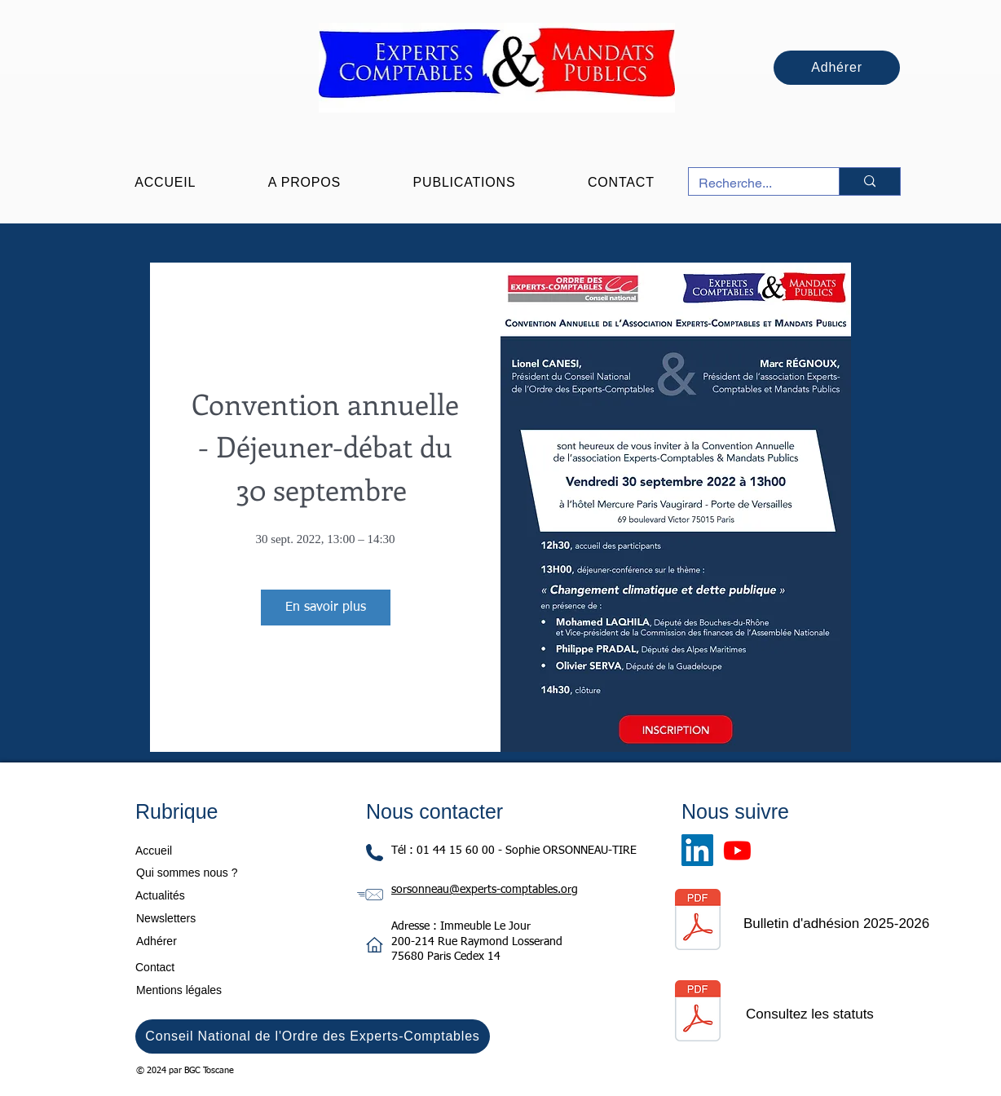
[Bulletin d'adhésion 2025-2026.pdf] (697, 921)
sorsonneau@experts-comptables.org (484, 889)
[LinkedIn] (697, 850)
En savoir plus (325, 607)
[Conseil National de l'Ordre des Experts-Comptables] (312, 1036)
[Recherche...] (752, 183)
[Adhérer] (837, 68)
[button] (305, 182)
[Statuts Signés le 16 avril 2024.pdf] (697, 1012)
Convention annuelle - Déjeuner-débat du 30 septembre (333, 446)
